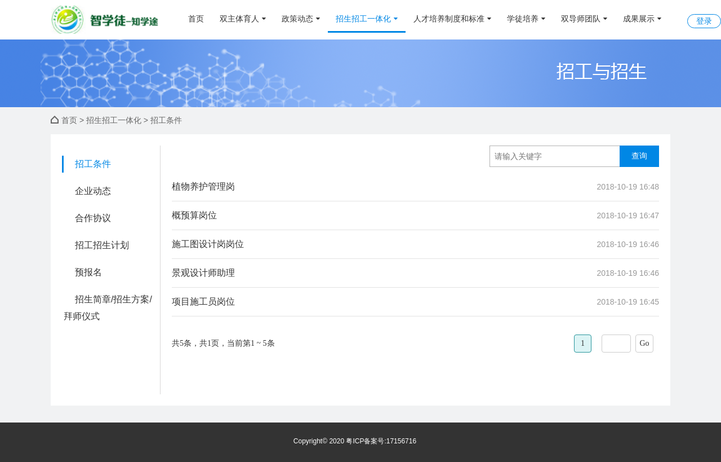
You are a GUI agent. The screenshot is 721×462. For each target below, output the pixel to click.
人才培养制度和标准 (452, 18)
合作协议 (93, 218)
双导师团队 (584, 18)
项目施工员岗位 (203, 301)
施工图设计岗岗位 (208, 244)
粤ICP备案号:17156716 (381, 441)
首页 (196, 18)
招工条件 (93, 164)
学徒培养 (526, 18)
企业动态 (93, 191)
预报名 (88, 272)
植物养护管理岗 (203, 186)
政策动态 (301, 18)
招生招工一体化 (367, 18)
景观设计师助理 (203, 273)
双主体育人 (243, 18)
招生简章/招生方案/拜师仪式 (108, 307)
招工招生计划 (102, 245)
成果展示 (642, 18)
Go (644, 343)
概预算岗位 (194, 215)
